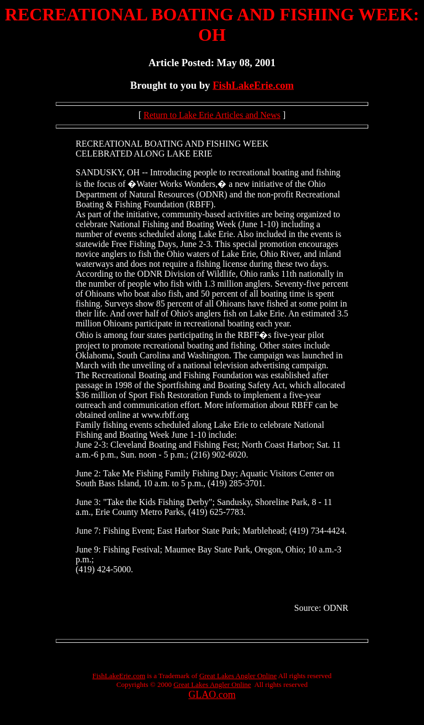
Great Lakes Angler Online (238, 676)
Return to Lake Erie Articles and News (212, 115)
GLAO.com (211, 694)
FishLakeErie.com (253, 85)
